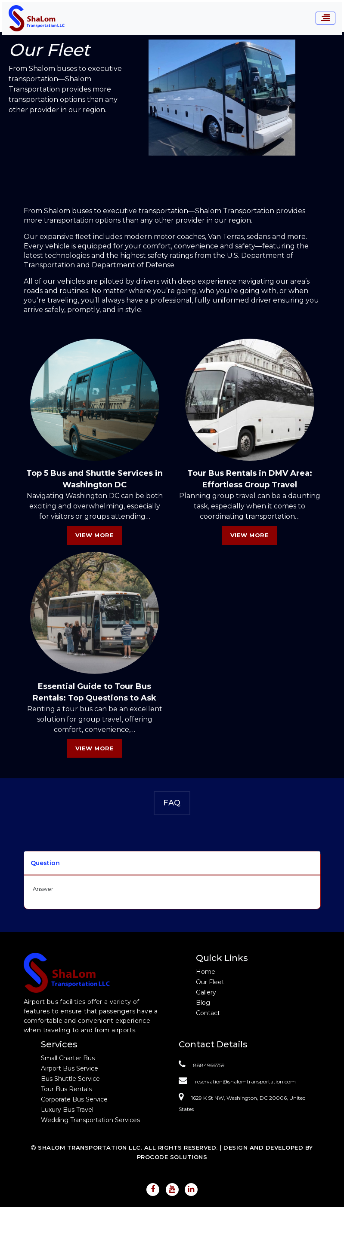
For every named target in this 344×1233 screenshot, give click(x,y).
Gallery (206, 992)
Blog (203, 1003)
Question (45, 863)
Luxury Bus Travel (67, 1110)
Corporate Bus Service (74, 1099)
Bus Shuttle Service (70, 1079)
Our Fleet (210, 982)
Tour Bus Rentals (66, 1089)
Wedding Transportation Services (90, 1120)
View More (94, 535)
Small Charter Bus (68, 1058)
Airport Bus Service (69, 1068)
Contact (208, 1013)
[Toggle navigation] (325, 18)
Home (205, 972)
